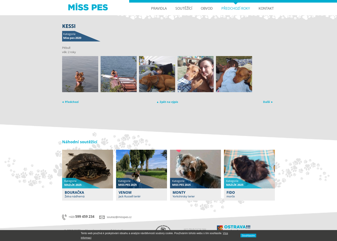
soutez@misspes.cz (119, 217)
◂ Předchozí (70, 102)
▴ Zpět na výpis (167, 102)
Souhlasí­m (248, 235)
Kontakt (266, 8)
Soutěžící (183, 8)
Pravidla (159, 8)
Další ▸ (268, 102)
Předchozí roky (235, 8)
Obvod (207, 8)
